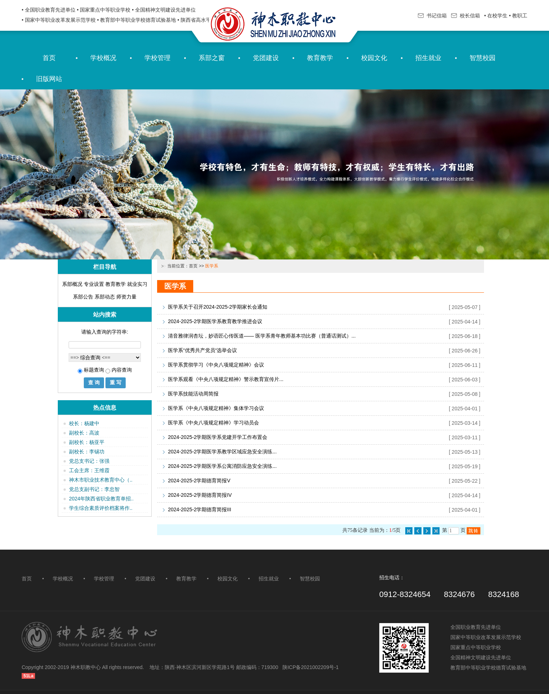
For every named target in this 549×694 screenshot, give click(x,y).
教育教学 (320, 58)
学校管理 (157, 58)
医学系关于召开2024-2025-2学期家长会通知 (217, 307)
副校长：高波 (84, 433)
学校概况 (103, 58)
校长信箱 (465, 15)
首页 (49, 58)
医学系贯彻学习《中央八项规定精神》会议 (216, 365)
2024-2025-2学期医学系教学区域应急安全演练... (222, 451)
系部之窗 (212, 58)
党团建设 (266, 58)
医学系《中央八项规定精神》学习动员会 (213, 423)
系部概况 (72, 284)
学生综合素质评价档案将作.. (101, 508)
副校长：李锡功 (86, 451)
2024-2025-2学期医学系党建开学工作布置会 (217, 437)
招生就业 (428, 58)
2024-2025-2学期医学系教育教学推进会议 (215, 321)
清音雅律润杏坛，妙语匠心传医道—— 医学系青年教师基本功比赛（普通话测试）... (262, 336)
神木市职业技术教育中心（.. (101, 480)
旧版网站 (49, 78)
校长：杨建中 (84, 423)
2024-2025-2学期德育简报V (199, 480)
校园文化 (374, 58)
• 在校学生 (495, 15)
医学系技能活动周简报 (193, 394)
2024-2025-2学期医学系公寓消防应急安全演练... (222, 466)
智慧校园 (483, 58)
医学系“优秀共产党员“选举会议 (202, 350)
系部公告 (83, 297)
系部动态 (105, 297)
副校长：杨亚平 (86, 442)
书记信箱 (432, 15)
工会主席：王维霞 (89, 470)
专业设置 (94, 284)
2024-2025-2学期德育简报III (199, 509)
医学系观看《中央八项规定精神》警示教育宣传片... (226, 379)
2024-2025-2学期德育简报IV (200, 495)
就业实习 (137, 284)
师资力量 (126, 297)
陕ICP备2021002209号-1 (310, 667)
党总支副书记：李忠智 (94, 489)
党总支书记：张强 (89, 461)
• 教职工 (518, 15)
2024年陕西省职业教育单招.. (101, 499)
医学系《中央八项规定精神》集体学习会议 (216, 408)
